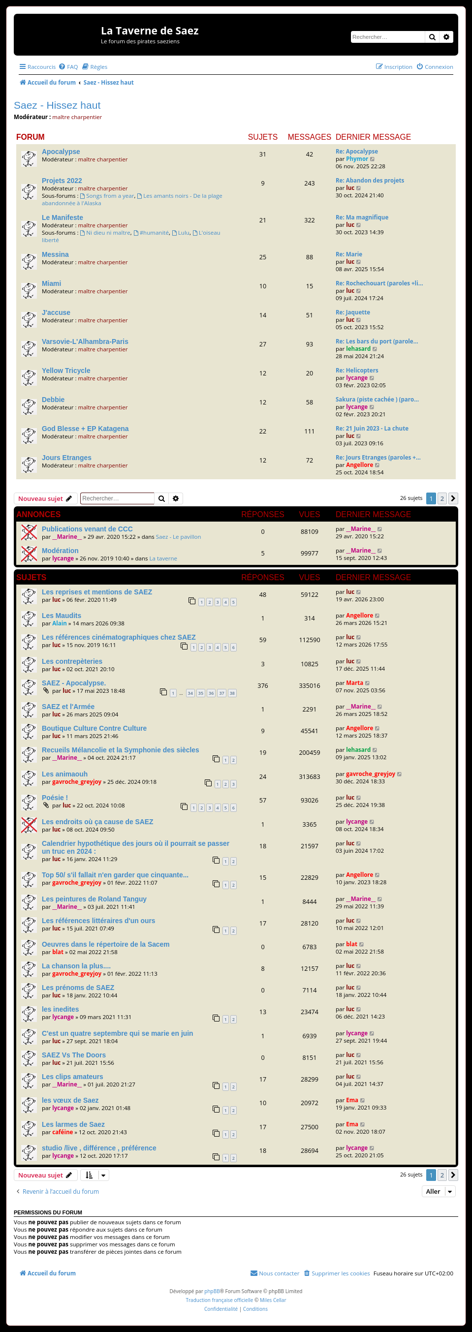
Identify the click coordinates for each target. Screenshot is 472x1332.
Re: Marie (349, 254)
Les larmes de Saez (73, 1124)
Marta (354, 682)
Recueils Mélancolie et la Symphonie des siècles (120, 750)
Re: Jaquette (353, 312)
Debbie (53, 399)
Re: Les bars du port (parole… (377, 341)
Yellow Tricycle (66, 370)
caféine (62, 1132)
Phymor (357, 158)
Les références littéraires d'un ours (99, 921)
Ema (352, 1100)
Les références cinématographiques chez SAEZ (119, 637)
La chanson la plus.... (76, 966)
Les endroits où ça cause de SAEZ (97, 822)
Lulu (180, 232)
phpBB (212, 1291)
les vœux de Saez (70, 1100)
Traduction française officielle (219, 1300)
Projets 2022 (62, 181)
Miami (51, 283)
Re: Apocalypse (357, 151)
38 (232, 693)
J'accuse (56, 312)
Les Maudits (61, 616)
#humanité (151, 232)
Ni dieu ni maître (105, 232)
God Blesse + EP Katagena (85, 429)
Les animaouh (65, 774)
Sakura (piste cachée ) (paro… (377, 399)
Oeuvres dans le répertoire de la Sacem (106, 944)
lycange (357, 377)
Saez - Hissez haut (57, 105)
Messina (55, 254)
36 (211, 693)
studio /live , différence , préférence (99, 1148)
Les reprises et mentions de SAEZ (97, 592)
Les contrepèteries (72, 661)
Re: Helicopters (357, 370)
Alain (59, 623)
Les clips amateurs (72, 1077)
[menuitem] (68, 67)
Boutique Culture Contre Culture (94, 728)
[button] (453, 498)
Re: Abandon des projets (370, 180)
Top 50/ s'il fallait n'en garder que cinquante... (115, 875)
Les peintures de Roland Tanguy (94, 899)
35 (200, 693)
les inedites (60, 1009)
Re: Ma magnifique (362, 217)
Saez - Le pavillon (178, 536)
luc (350, 187)
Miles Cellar (273, 1300)
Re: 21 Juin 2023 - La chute (372, 428)
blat (57, 952)
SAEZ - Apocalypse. (74, 683)
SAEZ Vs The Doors (74, 1055)
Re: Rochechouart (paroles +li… (379, 283)
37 (221, 693)
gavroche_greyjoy (76, 781)
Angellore (359, 464)
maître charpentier (77, 117)
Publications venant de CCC (87, 529)
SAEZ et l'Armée (68, 707)
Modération (60, 551)
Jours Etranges (67, 458)
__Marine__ (67, 536)
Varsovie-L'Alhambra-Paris (85, 341)
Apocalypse (61, 151)
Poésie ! (55, 798)
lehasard (358, 348)
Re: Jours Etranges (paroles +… (378, 457)
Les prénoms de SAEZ (78, 987)
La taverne (164, 558)
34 (190, 693)
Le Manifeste (62, 217)
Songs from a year (107, 195)
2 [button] (442, 498)
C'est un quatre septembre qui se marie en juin (117, 1033)
